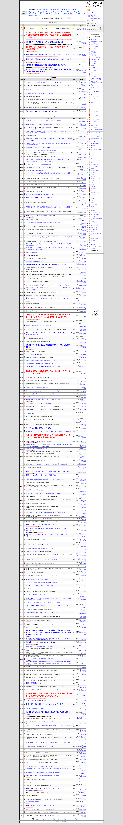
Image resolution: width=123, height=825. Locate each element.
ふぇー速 (84, 261)
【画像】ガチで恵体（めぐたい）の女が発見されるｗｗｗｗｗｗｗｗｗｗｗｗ (48, 471)
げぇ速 (84, 164)
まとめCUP (83, 194)
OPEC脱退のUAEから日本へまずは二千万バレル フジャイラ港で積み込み (43, 406)
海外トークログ (82, 161)
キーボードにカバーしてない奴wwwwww (36, 750)
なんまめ (84, 413)
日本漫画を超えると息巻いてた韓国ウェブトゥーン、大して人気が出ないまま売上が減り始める (49, 139)
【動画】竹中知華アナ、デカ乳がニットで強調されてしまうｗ (46, 265)
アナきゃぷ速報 (82, 373)
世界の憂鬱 (93, 55)
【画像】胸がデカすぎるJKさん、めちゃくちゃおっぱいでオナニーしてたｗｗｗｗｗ (45, 785)
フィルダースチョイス (81, 483)
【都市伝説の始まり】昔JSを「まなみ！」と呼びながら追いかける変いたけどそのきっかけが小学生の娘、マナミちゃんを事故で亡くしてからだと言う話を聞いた (49, 452)
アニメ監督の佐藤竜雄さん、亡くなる (34, 338)
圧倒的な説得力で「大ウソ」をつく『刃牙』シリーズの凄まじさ (42, 612)
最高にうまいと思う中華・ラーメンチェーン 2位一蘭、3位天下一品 (41, 394)
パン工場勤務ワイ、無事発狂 (32, 801)
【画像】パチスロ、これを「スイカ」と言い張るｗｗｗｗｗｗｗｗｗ (41, 734)
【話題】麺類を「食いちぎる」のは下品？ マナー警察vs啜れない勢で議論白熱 (44, 99)
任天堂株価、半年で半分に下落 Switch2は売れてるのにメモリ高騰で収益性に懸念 (46, 464)
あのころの (93, 176)
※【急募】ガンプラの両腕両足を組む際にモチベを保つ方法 (39, 746)
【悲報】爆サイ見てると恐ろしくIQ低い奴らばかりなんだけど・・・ (41, 357)
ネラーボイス (83, 789)
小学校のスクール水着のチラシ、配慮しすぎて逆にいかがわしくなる (43, 399)
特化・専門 (42, 12)
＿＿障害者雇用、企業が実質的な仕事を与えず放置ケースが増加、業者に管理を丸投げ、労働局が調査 (49, 237)
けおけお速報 (93, 194)
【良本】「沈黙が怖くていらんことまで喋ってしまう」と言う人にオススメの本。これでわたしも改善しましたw (49, 722)
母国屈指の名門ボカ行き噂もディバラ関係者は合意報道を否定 (40, 295)
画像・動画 (82, 14)
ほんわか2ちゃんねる (94, 154)
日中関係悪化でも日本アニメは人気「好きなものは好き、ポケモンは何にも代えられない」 (48, 431)
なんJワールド (83, 680)
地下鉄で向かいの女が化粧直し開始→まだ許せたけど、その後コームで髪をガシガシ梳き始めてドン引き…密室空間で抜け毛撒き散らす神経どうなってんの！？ (49, 639)
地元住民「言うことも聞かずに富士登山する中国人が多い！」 (40, 509)
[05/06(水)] (52, 9)
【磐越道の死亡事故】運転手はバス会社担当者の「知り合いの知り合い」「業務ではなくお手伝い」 (49, 718)
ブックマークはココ (92, 12)
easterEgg (92, 198)
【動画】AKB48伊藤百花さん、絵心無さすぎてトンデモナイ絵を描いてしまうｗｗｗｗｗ (48, 346)
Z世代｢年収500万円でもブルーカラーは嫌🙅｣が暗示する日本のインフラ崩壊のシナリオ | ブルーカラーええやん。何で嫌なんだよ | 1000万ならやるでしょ (49, 445)
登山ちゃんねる (82, 776)
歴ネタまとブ (83, 759)
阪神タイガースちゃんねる (95, 192)
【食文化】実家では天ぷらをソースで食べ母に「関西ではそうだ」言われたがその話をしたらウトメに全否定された (49, 268)
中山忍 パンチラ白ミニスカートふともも (35, 503)
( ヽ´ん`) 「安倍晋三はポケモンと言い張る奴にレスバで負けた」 (40, 680)
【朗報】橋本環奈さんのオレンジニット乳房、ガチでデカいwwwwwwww (42, 506)
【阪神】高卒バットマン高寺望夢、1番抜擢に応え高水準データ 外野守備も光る (44, 799)
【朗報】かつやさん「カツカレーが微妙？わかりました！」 (39, 551)
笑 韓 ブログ (94, 113)
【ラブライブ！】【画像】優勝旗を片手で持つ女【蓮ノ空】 (39, 420)
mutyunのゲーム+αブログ (95, 160)
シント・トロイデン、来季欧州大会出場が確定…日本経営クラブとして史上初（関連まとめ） (48, 174)
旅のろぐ (92, 206)
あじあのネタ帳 (94, 65)
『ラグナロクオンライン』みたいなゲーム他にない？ (39, 403)
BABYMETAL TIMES (94, 190)
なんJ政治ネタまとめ (81, 464)
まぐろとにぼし (93, 240)
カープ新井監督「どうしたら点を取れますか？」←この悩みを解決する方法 (47, 28)
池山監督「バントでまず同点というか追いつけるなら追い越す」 (40, 490)
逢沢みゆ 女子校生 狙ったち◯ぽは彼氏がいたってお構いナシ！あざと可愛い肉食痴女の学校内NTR (48, 167)
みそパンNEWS (83, 100)
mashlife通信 (93, 61)
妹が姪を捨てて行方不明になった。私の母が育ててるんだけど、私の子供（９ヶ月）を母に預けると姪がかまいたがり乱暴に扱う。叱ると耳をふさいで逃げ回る (49, 756)
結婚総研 (92, 168)
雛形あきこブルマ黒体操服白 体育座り (35, 271)
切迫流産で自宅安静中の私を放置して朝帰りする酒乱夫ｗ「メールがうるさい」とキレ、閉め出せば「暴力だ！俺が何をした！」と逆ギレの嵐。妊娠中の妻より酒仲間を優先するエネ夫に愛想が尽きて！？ (49, 208)
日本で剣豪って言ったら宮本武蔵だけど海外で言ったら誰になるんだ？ (42, 759)
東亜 (76, 12)
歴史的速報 (93, 145)
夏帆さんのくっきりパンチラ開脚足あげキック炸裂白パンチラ (40, 677)
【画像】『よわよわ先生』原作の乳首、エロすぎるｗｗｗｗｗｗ (44, 216)
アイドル (32, 14)
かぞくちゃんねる (94, 115)
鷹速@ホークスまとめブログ (96, 238)
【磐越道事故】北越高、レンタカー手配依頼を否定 (38, 147)
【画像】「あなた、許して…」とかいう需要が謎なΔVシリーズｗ (41, 360)
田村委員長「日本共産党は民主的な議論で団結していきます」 (46, 65)
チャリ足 (84, 230)
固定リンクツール (92, 16)
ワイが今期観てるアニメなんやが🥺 (34, 354)
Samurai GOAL (83, 295)
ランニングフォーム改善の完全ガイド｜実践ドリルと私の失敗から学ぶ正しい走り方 (45, 582)
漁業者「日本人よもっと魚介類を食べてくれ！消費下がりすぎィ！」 (41, 646)
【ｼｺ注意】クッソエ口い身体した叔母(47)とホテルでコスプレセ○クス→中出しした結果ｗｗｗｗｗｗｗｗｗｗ (48, 212)
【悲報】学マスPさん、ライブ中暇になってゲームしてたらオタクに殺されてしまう (45, 409)
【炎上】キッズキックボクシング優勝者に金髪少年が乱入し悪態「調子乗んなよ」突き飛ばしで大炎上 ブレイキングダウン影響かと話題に (49, 652)
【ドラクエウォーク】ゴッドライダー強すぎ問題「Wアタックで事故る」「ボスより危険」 (47, 762)
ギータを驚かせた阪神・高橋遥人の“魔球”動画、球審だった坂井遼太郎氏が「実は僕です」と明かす (49, 274)
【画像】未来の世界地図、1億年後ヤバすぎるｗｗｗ (38, 252)
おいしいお (83, 442)
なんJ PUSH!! (93, 162)
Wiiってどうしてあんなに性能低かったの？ (36, 539)
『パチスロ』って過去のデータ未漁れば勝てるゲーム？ (39, 766)
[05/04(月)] (63, 9)
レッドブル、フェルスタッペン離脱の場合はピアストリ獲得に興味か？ (46, 512)
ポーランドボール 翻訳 (95, 214)
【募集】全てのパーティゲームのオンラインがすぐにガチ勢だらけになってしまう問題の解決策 (48, 742)
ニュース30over (94, 147)
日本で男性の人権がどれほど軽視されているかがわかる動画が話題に (43, 772)
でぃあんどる (83, 785)
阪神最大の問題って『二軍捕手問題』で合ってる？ (37, 387)
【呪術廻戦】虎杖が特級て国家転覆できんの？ (36, 170)
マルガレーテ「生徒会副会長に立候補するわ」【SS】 (38, 202)
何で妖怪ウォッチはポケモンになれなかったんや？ (38, 579)
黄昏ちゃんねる (93, 188)
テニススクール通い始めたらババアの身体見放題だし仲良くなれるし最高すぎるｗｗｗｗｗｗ (47, 519)
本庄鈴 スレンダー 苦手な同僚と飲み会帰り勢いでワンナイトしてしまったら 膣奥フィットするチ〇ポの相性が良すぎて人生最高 (48, 656)
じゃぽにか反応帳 (94, 227)
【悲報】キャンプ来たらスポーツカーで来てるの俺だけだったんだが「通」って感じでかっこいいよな (49, 500)
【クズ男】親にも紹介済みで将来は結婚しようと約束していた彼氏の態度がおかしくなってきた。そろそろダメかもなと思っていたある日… (49, 128)
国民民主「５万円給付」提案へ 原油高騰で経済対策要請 (39, 325)
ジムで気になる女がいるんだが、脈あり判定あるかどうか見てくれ (41, 363)
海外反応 (32, 15)
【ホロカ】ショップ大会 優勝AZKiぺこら (35, 460)
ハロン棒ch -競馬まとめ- (95, 170)
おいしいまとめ (82, 255)
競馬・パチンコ (73, 14)
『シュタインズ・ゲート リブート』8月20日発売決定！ (38, 164)
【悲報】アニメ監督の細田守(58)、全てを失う (37, 448)
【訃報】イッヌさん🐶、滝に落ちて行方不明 (36, 700)
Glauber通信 (83, 216)
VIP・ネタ (49, 12)
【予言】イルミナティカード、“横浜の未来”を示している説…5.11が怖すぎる (43, 120)
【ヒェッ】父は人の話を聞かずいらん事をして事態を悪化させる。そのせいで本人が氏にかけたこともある (49, 649)
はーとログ (83, 354)
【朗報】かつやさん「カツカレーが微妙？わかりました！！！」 (40, 441)
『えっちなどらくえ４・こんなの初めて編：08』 (42, 111)
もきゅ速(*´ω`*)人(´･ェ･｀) (95, 212)
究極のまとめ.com (82, 121)
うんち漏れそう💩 (30, 413)
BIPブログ (84, 182)
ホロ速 (84, 378)
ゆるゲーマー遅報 (82, 94)
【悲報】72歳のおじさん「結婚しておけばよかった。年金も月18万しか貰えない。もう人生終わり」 (49, 307)
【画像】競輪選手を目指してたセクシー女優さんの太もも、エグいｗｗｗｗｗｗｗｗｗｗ (46, 321)
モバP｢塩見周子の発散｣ (31, 135)
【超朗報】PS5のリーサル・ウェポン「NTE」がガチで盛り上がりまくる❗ (43, 559)
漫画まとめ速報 (82, 249)
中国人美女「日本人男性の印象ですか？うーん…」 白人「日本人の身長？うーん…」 (45, 185)
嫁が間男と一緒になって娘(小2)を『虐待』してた (37, 666)
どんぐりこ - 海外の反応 (96, 71)
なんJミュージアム (82, 300)
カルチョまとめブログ (81, 174)
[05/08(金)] (41, 9)
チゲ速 (92, 182)
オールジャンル (34, 12)
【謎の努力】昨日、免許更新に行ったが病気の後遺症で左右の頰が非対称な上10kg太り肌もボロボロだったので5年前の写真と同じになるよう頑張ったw (49, 486)
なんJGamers (83, 272)
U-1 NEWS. (83, 35)
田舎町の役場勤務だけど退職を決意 (34, 261)
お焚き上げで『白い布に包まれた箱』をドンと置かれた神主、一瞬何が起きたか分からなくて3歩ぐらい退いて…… (48, 316)
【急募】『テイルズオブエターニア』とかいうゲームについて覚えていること (45, 493)
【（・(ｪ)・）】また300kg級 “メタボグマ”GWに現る (38, 792)
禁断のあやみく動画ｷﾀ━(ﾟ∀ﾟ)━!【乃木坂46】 (39, 197)
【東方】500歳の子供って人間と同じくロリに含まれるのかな (40, 809)
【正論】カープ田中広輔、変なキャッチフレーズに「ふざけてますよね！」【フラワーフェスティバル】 (49, 333)
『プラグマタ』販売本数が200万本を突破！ (36, 566)
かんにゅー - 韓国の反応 (96, 78)
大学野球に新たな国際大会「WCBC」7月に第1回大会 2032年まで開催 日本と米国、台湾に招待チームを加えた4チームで (49, 730)
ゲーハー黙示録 (82, 494)
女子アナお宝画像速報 (96, 57)
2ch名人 (84, 610)
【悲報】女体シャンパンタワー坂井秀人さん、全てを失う (42, 788)
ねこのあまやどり (94, 229)
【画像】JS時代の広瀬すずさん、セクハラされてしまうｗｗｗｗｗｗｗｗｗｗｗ (49, 475)
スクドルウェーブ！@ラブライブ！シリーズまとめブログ (81, 203)
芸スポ (81, 12)
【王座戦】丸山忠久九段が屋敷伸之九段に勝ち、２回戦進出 (39, 609)
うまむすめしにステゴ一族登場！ (33, 467)
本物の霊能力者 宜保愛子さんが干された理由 (36, 595)
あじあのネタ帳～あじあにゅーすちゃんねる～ (81, 55)
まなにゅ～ (83, 208)
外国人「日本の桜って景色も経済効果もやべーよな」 (38, 620)
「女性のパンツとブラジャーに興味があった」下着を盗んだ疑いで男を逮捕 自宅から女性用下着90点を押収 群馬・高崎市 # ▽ (48, 144)
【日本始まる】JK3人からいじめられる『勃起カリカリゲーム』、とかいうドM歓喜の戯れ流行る (48, 529)
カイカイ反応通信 (95, 47)
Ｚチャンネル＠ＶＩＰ (95, 172)
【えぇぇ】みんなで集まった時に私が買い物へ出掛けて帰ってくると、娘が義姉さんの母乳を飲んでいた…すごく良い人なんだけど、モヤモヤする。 (49, 153)
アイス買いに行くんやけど (32, 255)
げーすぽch (93, 180)
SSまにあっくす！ (82, 136)
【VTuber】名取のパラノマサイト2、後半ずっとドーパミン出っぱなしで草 (43, 222)
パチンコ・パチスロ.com (95, 132)
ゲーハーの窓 (83, 351)
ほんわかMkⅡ (83, 394)
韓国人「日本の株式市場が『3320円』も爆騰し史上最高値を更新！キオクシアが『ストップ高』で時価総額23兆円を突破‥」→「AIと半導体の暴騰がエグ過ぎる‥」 (48, 632)
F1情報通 (84, 513)
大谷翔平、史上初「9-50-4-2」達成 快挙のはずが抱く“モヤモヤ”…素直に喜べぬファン (46, 329)
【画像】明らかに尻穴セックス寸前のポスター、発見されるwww (41, 658)
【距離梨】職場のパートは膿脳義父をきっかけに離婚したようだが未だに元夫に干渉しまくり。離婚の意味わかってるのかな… (49, 516)
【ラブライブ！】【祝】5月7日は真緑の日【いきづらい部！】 (40, 226)
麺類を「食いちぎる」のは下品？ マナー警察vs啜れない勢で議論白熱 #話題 (43, 124)
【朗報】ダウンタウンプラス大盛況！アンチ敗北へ (37, 482)
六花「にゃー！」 (30, 782)
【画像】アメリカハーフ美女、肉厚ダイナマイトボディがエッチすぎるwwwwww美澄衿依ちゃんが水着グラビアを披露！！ (48, 288)
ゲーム (38, 14)
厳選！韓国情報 (82, 61)
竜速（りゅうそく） (82, 812)
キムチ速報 (93, 49)
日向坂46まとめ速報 (95, 87)
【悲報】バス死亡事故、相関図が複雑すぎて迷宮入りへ (38, 341)
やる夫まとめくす (82, 111)
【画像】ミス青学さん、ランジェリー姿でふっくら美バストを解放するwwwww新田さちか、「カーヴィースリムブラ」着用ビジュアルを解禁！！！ (48, 132)
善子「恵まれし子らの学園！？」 (33, 96)
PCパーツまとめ (82, 753)
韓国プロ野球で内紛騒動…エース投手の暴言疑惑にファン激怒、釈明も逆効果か (44, 107)
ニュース (71, 12)
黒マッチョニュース (82, 406)
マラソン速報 (83, 583)
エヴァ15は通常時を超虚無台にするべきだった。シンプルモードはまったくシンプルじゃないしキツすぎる (48, 606)
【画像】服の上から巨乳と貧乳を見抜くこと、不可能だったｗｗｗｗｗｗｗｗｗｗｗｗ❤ (49, 299)
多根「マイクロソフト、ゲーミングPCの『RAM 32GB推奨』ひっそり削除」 (43, 366)
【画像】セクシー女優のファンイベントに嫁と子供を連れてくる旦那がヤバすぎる (45, 674)
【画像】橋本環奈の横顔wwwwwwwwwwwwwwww (37, 311)
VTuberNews (83, 223)
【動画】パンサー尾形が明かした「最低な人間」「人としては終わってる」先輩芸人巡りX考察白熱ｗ (48, 726)
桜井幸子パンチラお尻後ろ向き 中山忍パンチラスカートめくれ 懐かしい (43, 522)
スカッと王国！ (82, 639)
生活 (56, 14)
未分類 (38, 15)
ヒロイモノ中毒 (94, 89)
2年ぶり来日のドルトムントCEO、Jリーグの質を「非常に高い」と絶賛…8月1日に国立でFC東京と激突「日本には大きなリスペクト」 (49, 569)
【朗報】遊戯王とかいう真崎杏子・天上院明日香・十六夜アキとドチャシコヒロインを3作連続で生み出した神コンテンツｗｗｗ (49, 248)
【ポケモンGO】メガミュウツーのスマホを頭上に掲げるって (40, 233)
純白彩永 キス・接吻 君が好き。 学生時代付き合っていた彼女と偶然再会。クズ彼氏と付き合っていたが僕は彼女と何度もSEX (48, 277)
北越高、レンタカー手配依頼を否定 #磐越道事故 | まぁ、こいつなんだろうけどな (44, 479)
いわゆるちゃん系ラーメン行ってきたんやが (36, 258)
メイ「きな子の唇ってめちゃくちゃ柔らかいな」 (37, 544)
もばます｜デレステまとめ (95, 178)
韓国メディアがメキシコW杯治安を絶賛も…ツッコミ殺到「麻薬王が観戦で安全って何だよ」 (47, 424)
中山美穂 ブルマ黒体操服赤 (32, 303)
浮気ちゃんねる (82, 285)
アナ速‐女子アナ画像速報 (96, 136)
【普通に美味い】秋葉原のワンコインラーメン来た (40, 805)
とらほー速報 (83, 275)
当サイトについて (92, 14)
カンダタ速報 (83, 431)
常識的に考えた (82, 384)
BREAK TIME (93, 196)
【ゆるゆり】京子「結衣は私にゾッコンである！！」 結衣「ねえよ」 (42, 156)
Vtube (51, 14)
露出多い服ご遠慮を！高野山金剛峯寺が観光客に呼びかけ (42, 775)
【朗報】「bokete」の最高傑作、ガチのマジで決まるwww (39, 90)
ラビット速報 (83, 311)
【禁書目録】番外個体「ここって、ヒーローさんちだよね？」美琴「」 (42, 241)
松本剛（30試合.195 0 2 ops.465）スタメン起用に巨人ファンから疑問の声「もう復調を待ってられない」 (48, 769)
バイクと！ (93, 221)
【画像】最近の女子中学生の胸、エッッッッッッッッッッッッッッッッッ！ (43, 191)
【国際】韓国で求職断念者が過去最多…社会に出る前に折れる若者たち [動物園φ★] (48, 60)
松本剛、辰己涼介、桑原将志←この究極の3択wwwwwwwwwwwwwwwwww (43, 616)
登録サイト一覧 (91, 15)
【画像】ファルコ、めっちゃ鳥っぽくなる (35, 351)
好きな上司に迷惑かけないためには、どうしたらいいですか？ (40, 548)
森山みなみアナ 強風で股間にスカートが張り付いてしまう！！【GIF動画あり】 (48, 372)
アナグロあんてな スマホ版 (94, 18)
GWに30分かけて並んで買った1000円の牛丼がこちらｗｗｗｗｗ (44, 82)
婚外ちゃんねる (82, 128)
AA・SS (61, 14)
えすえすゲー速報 (82, 97)
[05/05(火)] (57, 9)
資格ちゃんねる (82, 342)
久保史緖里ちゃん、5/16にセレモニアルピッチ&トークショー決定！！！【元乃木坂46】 (48, 535)
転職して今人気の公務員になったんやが (35, 708)
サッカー (64, 12)
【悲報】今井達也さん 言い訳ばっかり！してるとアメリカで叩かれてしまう (44, 670)
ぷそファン (93, 123)
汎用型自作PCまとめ (81, 750)
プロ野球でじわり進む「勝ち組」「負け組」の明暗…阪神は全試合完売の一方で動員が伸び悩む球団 (49, 812)
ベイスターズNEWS (94, 174)
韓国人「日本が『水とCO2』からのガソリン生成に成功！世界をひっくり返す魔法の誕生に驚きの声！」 (48, 70)
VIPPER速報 (83, 530)
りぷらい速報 (83, 258)
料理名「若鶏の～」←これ (32, 219)
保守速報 (84, 66)
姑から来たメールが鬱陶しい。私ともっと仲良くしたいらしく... (42, 585)
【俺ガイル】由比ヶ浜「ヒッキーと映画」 (35, 779)
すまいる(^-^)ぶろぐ (82, 756)
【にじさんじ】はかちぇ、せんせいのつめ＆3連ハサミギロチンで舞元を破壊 (43, 391)
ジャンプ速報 (93, 210)
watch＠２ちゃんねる (81, 357)
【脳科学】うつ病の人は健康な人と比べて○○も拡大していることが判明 (42, 178)
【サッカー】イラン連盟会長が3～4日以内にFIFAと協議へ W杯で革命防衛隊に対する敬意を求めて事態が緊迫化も (48, 244)
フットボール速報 (82, 245)
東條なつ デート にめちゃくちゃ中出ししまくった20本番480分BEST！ (42, 496)
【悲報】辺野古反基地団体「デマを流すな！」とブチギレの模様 (44, 704)
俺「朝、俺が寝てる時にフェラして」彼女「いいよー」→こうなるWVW (42, 194)
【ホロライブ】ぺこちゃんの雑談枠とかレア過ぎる (37, 377)
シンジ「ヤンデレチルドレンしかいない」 (35, 397)
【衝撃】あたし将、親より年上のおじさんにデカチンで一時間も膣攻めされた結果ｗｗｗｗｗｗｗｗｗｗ (49, 555)
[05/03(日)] (68, 9)
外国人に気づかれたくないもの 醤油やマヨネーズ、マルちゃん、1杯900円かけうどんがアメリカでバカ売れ (49, 738)
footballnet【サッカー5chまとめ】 (96, 246)
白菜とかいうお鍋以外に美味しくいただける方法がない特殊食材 (40, 563)
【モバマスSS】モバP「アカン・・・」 (35, 588)
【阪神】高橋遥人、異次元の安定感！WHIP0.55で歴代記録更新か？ (41, 380)
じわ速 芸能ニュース (95, 53)
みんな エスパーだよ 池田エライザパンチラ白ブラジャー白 (39, 624)
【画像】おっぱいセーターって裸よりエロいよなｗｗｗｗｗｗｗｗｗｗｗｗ (47, 524)
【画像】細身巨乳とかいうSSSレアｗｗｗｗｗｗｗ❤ (41, 683)
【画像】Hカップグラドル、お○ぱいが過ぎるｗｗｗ (43, 642)
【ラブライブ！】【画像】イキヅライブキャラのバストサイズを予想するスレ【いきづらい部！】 (48, 85)
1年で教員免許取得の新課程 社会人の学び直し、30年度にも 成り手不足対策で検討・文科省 (47, 383)
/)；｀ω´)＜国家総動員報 (95, 166)
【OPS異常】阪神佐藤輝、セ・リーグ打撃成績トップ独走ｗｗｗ (40, 591)
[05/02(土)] (74, 9)
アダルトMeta (83, 167)
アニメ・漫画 (45, 14)
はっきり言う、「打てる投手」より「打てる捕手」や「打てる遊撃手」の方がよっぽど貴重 (47, 456)
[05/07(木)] (46, 9)
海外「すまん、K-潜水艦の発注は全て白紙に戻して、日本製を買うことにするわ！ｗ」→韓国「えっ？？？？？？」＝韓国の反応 (48, 160)
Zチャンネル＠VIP (82, 360)
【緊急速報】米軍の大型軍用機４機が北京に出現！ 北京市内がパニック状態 (48, 54)
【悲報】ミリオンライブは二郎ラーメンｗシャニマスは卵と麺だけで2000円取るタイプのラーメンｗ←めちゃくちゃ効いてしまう (49, 103)
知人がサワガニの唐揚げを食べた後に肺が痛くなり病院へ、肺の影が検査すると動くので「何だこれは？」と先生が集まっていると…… (49, 35)
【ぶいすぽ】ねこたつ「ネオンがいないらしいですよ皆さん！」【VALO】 (43, 602)
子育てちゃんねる (82, 549)
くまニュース (83, 400)
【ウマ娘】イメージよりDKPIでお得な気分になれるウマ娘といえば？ (42, 575)
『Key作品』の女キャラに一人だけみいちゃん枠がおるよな (40, 93)
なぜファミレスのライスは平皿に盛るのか (35, 572)
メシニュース (83, 220)
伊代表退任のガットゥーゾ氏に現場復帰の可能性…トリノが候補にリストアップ (44, 686)
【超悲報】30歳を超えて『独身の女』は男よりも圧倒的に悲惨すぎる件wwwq (43, 292)
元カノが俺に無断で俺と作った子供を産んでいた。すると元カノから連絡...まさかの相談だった (47, 285)
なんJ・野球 (57, 12)
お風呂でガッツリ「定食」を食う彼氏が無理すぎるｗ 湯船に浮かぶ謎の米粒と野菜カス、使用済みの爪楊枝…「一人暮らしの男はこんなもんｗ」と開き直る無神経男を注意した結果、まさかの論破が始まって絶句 (49, 663)
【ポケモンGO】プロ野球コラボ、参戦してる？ (37, 795)
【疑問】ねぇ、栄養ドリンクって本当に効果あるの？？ (38, 281)
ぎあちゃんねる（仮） (81, 170)
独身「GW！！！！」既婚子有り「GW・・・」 (36, 627)
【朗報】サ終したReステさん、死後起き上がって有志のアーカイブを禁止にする (44, 815)
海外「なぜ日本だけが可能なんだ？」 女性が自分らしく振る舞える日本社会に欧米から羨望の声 (48, 436)
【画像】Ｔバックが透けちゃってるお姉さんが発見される (44, 42)
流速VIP (84, 363)
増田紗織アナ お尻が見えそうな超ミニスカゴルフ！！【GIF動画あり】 (47, 48)
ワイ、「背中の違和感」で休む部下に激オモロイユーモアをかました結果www (44, 182)
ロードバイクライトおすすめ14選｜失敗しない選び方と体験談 (40, 229)
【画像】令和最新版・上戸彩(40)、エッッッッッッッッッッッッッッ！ (42, 689)
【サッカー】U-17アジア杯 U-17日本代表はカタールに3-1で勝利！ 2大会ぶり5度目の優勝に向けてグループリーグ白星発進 (48, 599)
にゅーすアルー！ (82, 185)
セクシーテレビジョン (95, 225)
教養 (66, 14)
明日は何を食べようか (81, 82)
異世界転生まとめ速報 (95, 143)
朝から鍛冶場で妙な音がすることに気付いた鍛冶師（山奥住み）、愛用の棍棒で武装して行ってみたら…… (49, 694)
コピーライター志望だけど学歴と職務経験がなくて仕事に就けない (41, 150)
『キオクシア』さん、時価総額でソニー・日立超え (37, 753)
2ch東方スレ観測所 (82, 809)
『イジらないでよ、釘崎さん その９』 (39, 428)
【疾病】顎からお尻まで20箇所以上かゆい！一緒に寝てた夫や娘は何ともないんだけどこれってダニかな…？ (49, 188)
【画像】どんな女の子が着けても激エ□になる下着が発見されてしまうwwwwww (48, 713)
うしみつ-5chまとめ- (81, 191)
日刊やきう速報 (82, 770)
